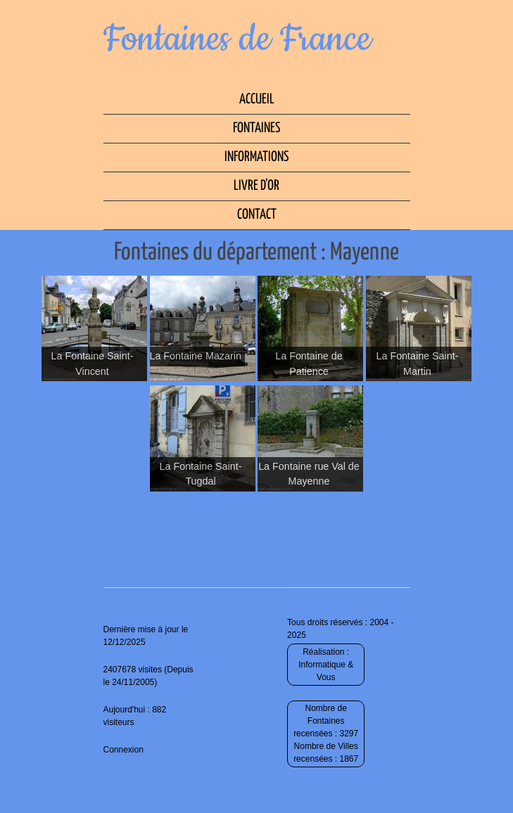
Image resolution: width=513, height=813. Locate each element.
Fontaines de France (237, 39)
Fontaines (256, 128)
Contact (257, 215)
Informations (256, 157)
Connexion (123, 750)
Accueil (256, 99)
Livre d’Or (256, 186)
